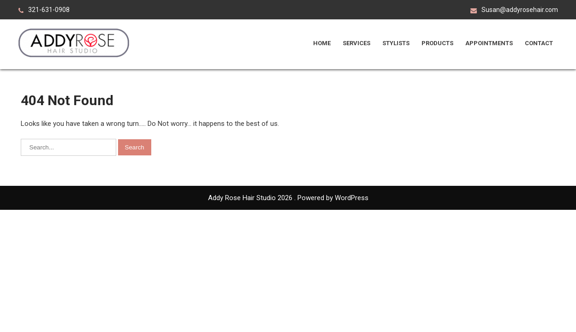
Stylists (396, 43)
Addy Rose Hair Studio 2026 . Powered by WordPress (288, 198)
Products (437, 43)
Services (356, 43)
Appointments (489, 43)
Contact (539, 43)
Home (322, 43)
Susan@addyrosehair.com (519, 9)
